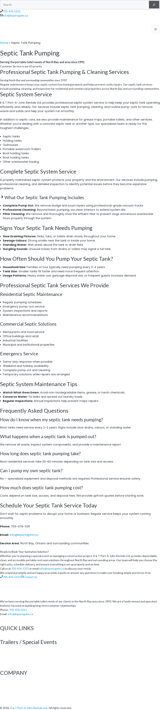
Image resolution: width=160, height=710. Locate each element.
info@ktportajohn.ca (15, 15)
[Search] (154, 4)
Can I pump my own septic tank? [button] (31, 470)
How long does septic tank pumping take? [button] (40, 453)
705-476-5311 (11, 11)
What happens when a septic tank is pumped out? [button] (48, 436)
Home (4, 43)
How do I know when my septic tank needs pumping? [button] (51, 419)
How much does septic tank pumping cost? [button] (41, 487)
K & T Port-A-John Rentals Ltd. (29, 708)
